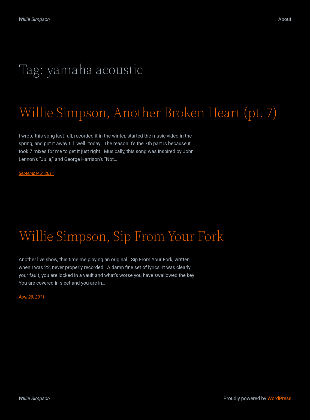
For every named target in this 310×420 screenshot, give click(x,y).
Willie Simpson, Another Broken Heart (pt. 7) (148, 112)
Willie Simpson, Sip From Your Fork (121, 236)
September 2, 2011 (36, 173)
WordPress (279, 398)
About (284, 19)
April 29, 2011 (32, 297)
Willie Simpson (34, 19)
